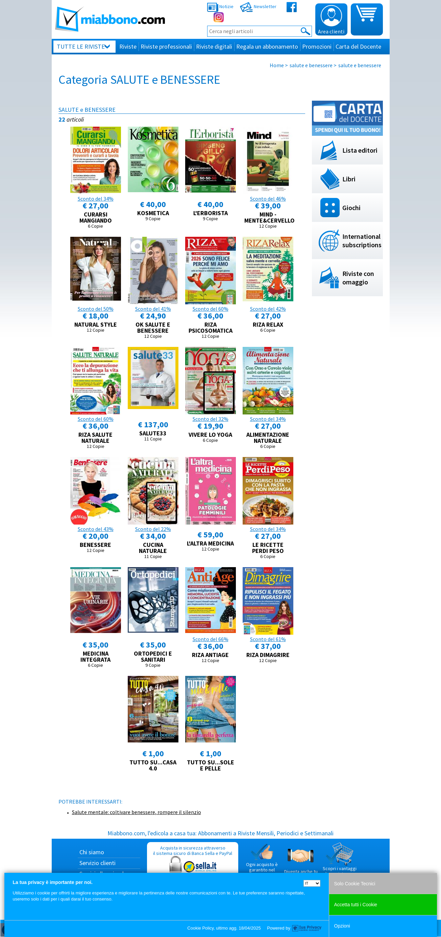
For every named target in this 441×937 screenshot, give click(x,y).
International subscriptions (362, 240)
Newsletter (258, 6)
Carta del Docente (358, 46)
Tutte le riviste (81, 46)
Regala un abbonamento (267, 46)
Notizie (220, 6)
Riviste (128, 46)
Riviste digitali (214, 46)
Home (277, 65)
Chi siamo (91, 852)
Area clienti (331, 20)
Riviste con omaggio (358, 277)
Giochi (351, 207)
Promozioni (317, 46)
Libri (349, 179)
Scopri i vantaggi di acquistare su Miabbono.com (340, 862)
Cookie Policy (200, 928)
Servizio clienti (97, 863)
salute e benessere (311, 65)
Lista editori (359, 150)
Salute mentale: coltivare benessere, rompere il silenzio (136, 812)
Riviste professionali (166, 46)
